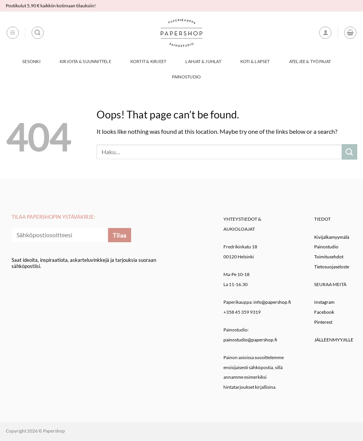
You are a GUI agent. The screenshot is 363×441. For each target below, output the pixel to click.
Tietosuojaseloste (331, 267)
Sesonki (31, 61)
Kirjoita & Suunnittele (85, 61)
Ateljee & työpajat (310, 61)
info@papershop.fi (272, 302)
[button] (13, 33)
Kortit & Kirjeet (148, 61)
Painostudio (186, 76)
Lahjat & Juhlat (203, 61)
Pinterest (323, 322)
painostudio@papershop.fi (250, 340)
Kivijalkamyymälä (331, 237)
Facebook (324, 312)
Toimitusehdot (328, 257)
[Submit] (349, 151)
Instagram (324, 302)
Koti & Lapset (255, 61)
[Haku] (38, 33)
